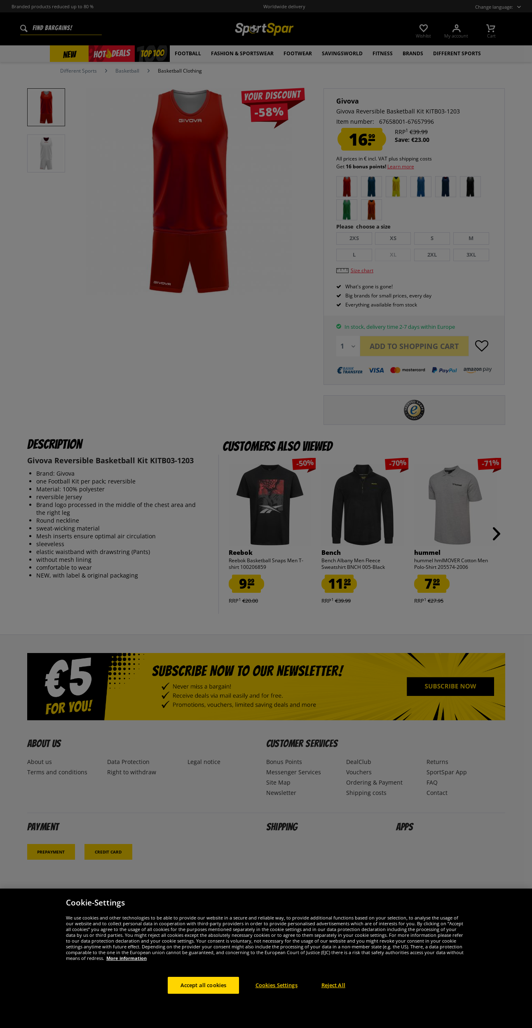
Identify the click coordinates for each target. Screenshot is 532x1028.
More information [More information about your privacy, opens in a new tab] (126, 969)
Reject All (333, 996)
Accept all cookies (203, 996)
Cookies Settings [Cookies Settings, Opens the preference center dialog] (276, 996)
